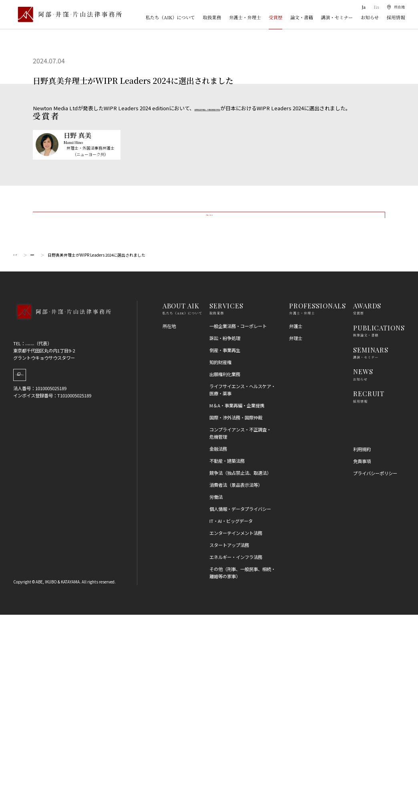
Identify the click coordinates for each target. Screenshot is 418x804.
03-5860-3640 (38, 533)
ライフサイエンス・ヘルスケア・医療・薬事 (242, 579)
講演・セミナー (337, 17)
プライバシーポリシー (375, 663)
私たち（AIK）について (170, 17)
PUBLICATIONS (379, 516)
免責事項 (362, 651)
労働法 (216, 686)
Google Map (45, 569)
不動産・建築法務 (227, 650)
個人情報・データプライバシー (240, 698)
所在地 (169, 515)
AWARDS (367, 495)
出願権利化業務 (224, 564)
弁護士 (295, 515)
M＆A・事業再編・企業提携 (236, 595)
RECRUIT (369, 583)
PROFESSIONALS (317, 495)
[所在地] (394, 7)
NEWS (363, 561)
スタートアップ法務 (229, 734)
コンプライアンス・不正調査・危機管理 (240, 623)
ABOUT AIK (181, 495)
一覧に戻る (209, 394)
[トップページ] (67, 14)
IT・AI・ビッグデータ (231, 710)
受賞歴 (275, 17)
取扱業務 (212, 17)
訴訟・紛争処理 (224, 527)
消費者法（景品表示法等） (235, 674)
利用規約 (362, 639)
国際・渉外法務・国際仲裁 (235, 607)
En (374, 7)
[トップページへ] (62, 510)
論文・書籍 (301, 17)
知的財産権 (220, 552)
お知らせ (370, 17)
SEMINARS (371, 539)
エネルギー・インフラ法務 (235, 746)
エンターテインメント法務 (235, 722)
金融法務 (218, 638)
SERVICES (226, 495)
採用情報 (396, 17)
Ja (361, 7)
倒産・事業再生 (224, 540)
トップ (19, 444)
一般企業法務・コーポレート (238, 515)
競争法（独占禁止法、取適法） (240, 662)
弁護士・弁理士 (245, 17)
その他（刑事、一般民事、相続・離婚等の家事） (242, 762)
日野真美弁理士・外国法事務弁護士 (236, 108)
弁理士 (295, 527)
